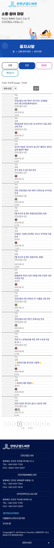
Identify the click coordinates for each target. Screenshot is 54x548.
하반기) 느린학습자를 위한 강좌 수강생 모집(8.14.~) (32, 340)
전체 (10, 65)
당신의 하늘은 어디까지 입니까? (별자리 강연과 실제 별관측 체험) (33, 148)
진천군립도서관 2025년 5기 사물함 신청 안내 (32, 298)
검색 (36, 88)
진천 (27, 65)
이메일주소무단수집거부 (14, 518)
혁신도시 (10, 72)
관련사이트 (27, 543)
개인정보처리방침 (11, 513)
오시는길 (7, 523)
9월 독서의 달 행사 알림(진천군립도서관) (31, 213)
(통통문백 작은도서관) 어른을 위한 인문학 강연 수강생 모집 (33, 277)
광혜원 (44, 65)
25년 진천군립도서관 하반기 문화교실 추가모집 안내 (33, 191)
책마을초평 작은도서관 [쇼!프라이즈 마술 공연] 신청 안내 (33, 125)
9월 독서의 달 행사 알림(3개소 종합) (29, 257)
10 (48, 424)
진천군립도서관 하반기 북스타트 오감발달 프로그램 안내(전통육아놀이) (31, 102)
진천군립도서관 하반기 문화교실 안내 (29, 319)
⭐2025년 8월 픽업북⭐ (24, 383)
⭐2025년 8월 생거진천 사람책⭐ (28, 362)
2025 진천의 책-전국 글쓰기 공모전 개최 (30, 403)
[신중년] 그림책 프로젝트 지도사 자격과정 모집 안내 (33, 235)
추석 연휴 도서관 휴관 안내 (25, 170)
